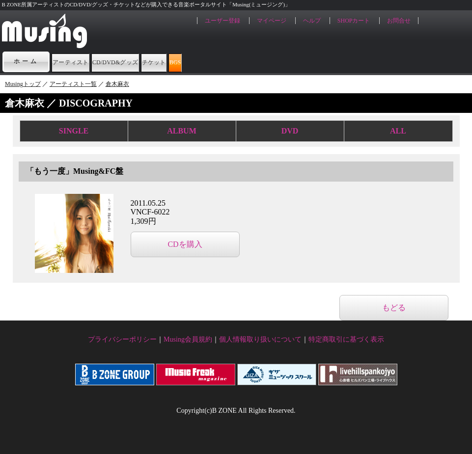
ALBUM (181, 131)
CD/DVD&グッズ (171, 61)
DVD (290, 131)
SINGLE (73, 131)
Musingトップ (23, 83)
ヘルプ (312, 20)
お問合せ (399, 20)
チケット (247, 61)
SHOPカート (353, 20)
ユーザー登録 (222, 20)
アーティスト (87, 61)
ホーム (26, 61)
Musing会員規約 (188, 339)
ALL (398, 131)
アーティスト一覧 (73, 83)
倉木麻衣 (117, 83)
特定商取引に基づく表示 (346, 339)
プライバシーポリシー (122, 339)
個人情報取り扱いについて (260, 339)
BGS (297, 61)
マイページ (271, 20)
